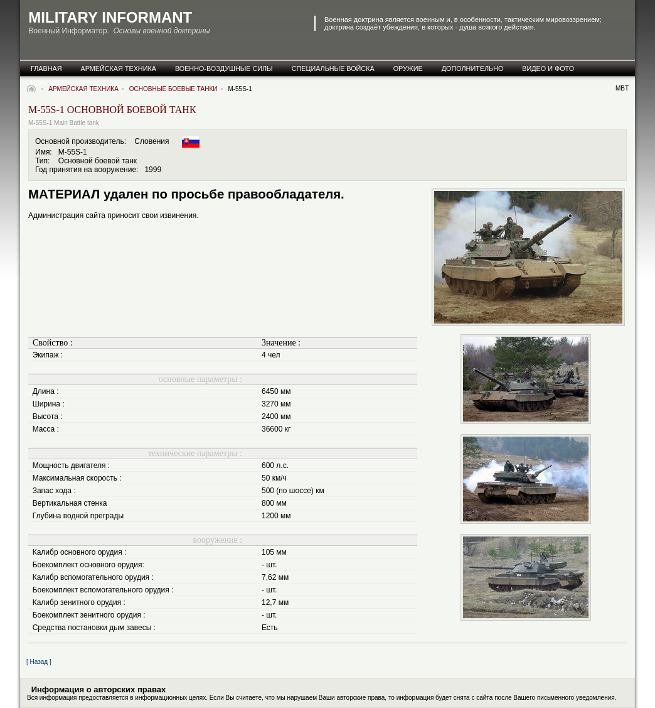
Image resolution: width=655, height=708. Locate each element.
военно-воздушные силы (224, 68)
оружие (408, 68)
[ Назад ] (38, 661)
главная (46, 68)
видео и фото (548, 68)
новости (47, 83)
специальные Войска (333, 68)
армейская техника (118, 68)
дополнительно (473, 68)
